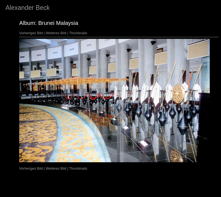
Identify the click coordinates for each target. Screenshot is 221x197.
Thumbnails (78, 33)
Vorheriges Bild (31, 33)
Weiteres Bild (56, 33)
